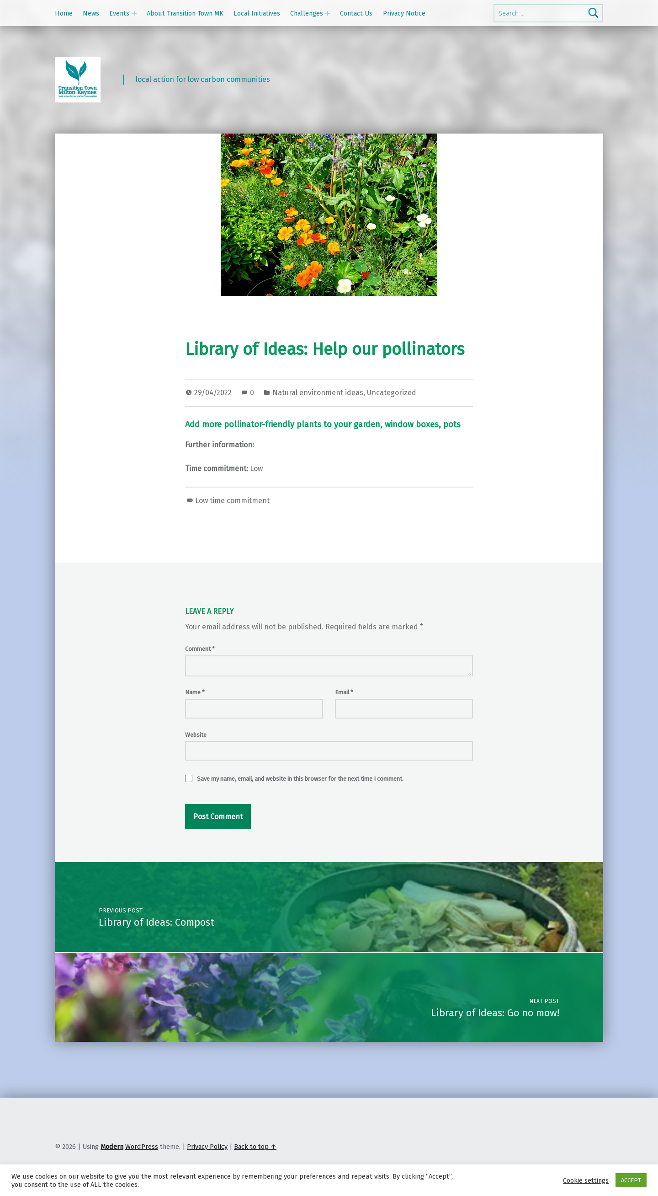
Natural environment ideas (317, 392)
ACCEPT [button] (631, 1180)
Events (119, 13)
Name (195, 692)
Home (64, 13)
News (91, 13)
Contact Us (356, 13)
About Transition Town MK (185, 13)
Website (196, 734)
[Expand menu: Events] (134, 13)
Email (344, 692)
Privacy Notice (404, 13)
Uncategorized (391, 392)
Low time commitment (232, 500)
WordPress (141, 1146)
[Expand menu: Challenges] (327, 13)
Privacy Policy (207, 1146)
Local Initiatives (256, 13)
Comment (200, 648)
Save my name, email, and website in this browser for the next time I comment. (300, 778)
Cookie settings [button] (586, 1180)
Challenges (306, 13)
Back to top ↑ (255, 1146)
